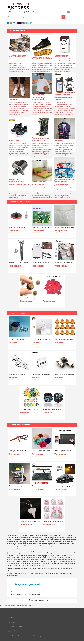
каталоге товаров (17, 551)
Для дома (13, 631)
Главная (12, 618)
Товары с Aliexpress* (27, 636)
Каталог (12, 622)
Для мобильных (15, 626)
